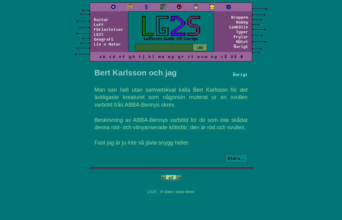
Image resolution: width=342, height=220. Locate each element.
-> (178, 177)
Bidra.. (236, 158)
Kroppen (239, 17)
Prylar (241, 36)
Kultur (101, 19)
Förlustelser (108, 29)
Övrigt (241, 46)
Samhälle (238, 26)
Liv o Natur (107, 44)
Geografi (103, 39)
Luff (99, 24)
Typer (242, 31)
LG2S (99, 34)
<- (163, 177)
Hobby (242, 22)
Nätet (242, 41)
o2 (171, 177)
